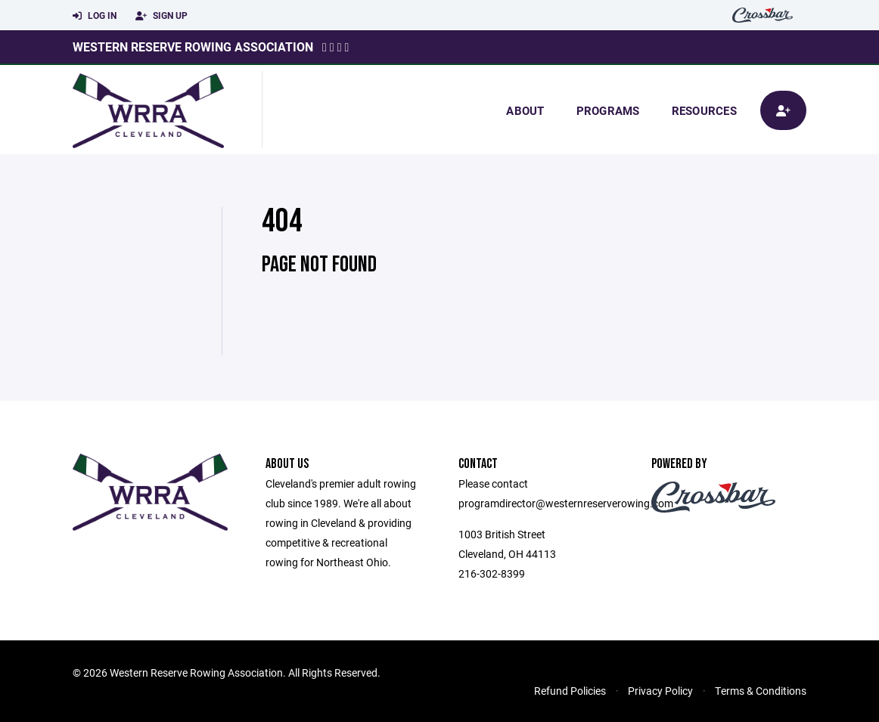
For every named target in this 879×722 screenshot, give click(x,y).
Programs (608, 110)
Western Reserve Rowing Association (193, 46)
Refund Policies (570, 690)
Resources (704, 110)
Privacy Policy (660, 690)
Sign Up (161, 16)
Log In (94, 16)
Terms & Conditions (760, 690)
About (525, 110)
